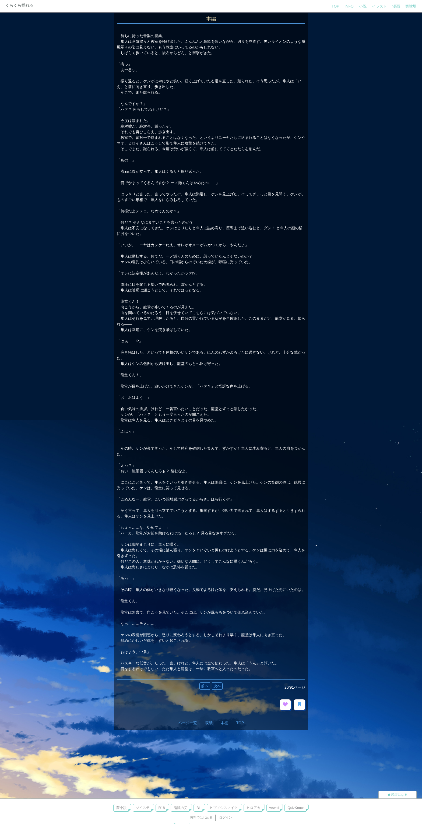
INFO (349, 6)
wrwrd (274, 808)
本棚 (224, 723)
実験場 (411, 6)
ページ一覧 (187, 723)
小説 (363, 6)
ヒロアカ (254, 808)
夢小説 (121, 808)
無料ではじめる (201, 817)
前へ (205, 686)
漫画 (396, 6)
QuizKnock (295, 808)
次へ (217, 686)
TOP (335, 6)
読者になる (397, 795)
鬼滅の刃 (181, 808)
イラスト (379, 6)
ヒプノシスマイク (224, 808)
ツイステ (143, 808)
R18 (162, 808)
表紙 (209, 723)
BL (198, 808)
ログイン (225, 817)
